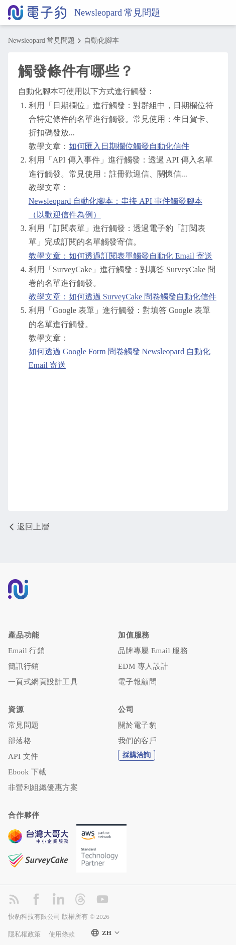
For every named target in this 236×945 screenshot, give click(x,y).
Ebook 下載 (27, 772)
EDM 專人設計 (143, 666)
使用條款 (62, 934)
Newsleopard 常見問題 (117, 13)
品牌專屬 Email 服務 (153, 651)
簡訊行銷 (23, 666)
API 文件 (23, 756)
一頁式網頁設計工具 (43, 682)
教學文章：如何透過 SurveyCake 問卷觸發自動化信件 (122, 296)
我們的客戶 (137, 741)
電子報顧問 (137, 682)
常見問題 (23, 725)
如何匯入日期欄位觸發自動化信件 (129, 146)
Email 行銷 (26, 651)
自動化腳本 (101, 40)
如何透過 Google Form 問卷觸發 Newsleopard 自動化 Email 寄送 (119, 358)
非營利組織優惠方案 (43, 787)
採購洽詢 (137, 755)
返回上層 (28, 527)
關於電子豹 (137, 725)
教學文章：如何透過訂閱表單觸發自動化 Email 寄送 (120, 256)
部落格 (19, 741)
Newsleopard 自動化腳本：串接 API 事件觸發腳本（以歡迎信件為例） (115, 208)
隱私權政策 (24, 934)
